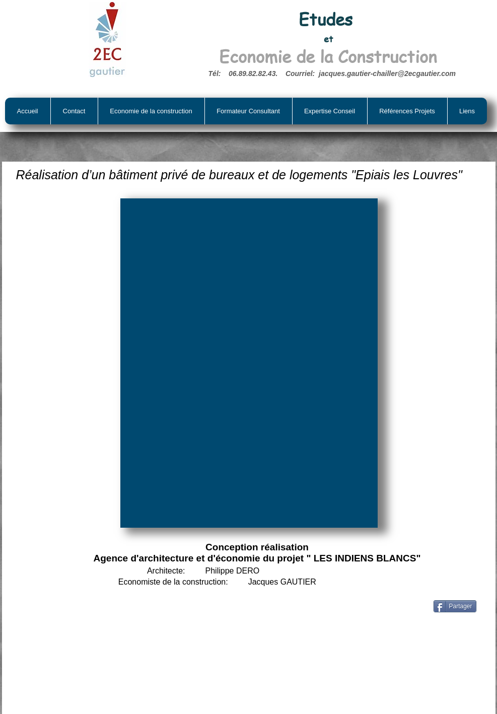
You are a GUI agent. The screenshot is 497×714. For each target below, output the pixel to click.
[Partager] (455, 606)
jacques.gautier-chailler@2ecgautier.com (387, 73)
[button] (249, 363)
